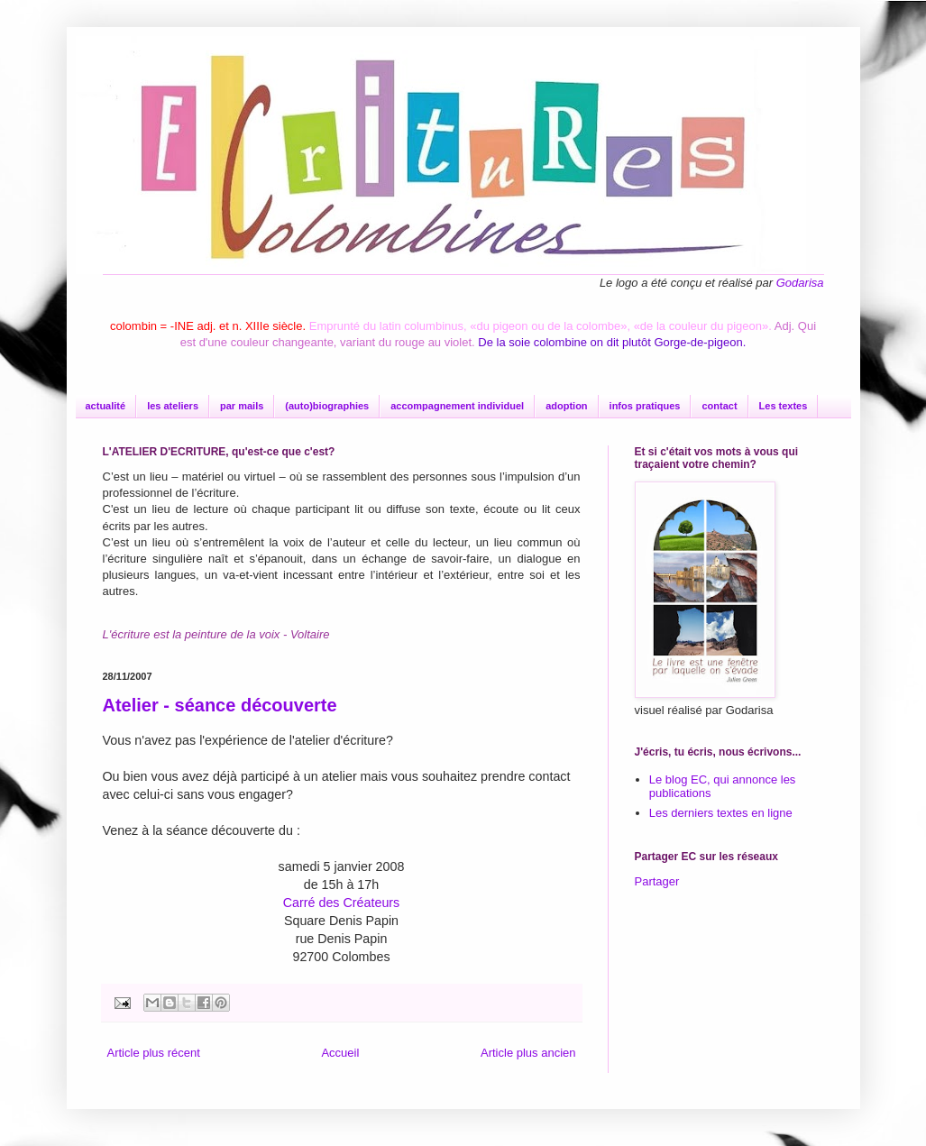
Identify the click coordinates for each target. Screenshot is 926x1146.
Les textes (783, 405)
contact (719, 405)
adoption (566, 405)
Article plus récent (153, 1052)
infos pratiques (645, 405)
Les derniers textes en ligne (721, 813)
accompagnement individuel (457, 405)
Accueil (340, 1052)
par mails (241, 405)
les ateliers (172, 405)
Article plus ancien (528, 1052)
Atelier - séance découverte (220, 705)
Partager (657, 881)
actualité (106, 405)
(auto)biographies (327, 405)
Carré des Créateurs (341, 902)
